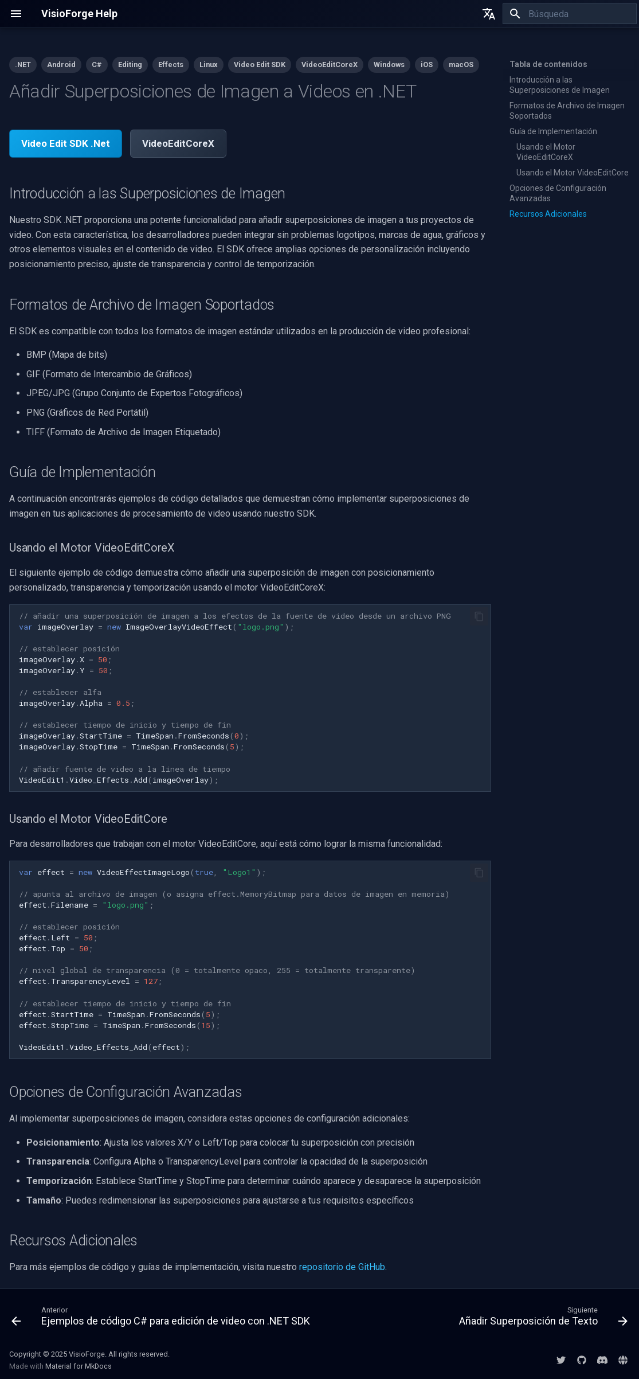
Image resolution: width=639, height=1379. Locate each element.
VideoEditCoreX (178, 143)
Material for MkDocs (78, 1366)
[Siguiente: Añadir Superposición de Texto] (541, 1319)
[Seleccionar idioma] (488, 13)
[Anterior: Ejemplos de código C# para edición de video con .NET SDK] (162, 1319)
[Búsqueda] (570, 13)
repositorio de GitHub (342, 1266)
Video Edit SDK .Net (65, 143)
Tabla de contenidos (548, 64)
